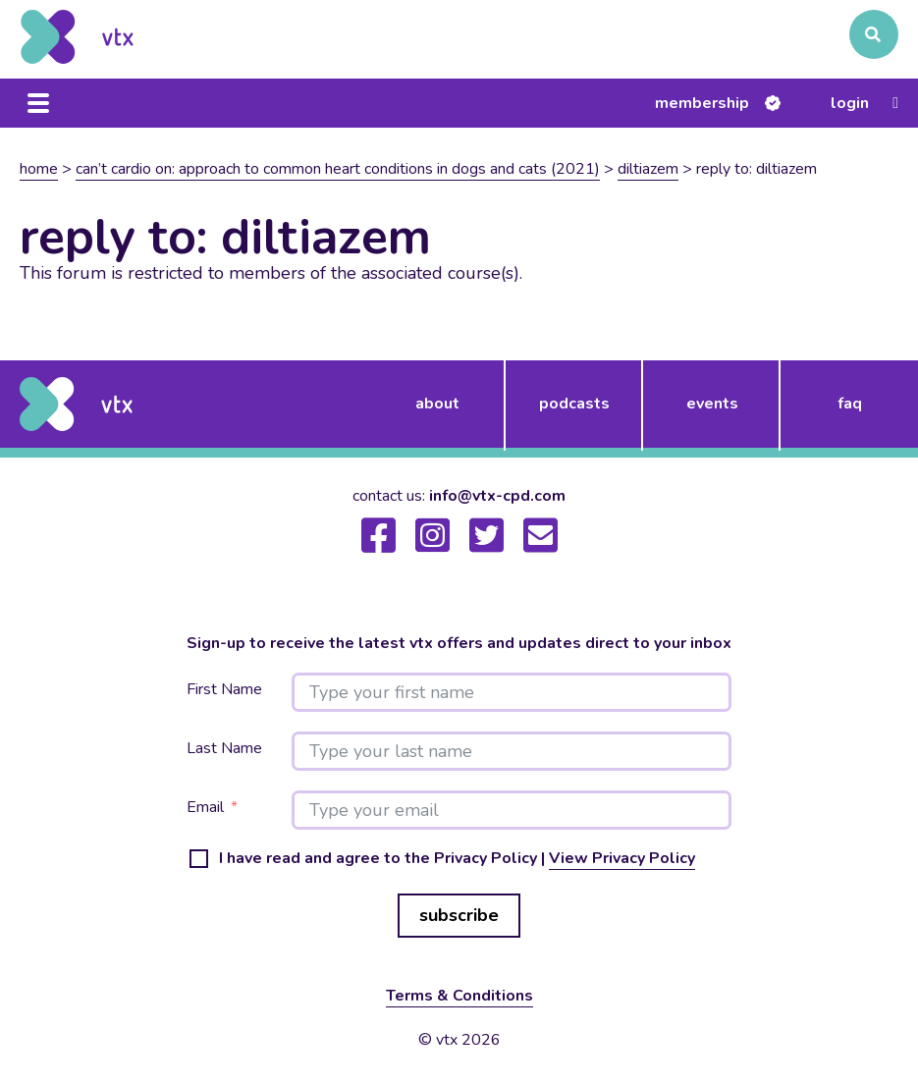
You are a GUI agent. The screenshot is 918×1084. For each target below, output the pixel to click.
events (712, 403)
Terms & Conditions (459, 995)
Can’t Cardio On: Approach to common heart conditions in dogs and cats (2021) (338, 169)
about (437, 403)
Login (850, 103)
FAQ (849, 403)
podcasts (574, 403)
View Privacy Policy (622, 858)
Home (39, 169)
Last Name (224, 748)
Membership (702, 103)
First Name (224, 689)
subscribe (459, 915)
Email (205, 807)
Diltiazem (648, 169)
